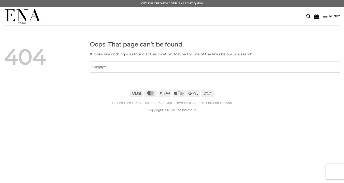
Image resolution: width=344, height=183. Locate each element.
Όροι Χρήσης (185, 103)
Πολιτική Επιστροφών (215, 103)
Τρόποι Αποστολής (126, 103)
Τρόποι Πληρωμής (159, 103)
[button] (308, 16)
